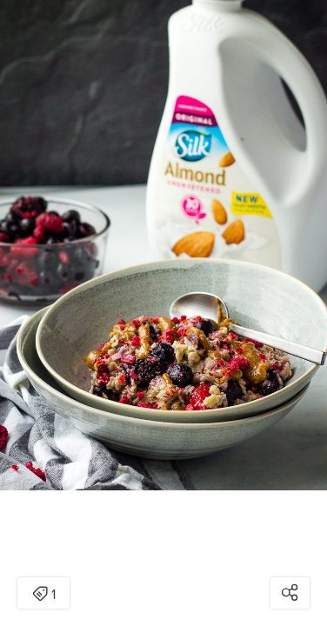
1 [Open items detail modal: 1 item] (44, 594)
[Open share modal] (290, 593)
